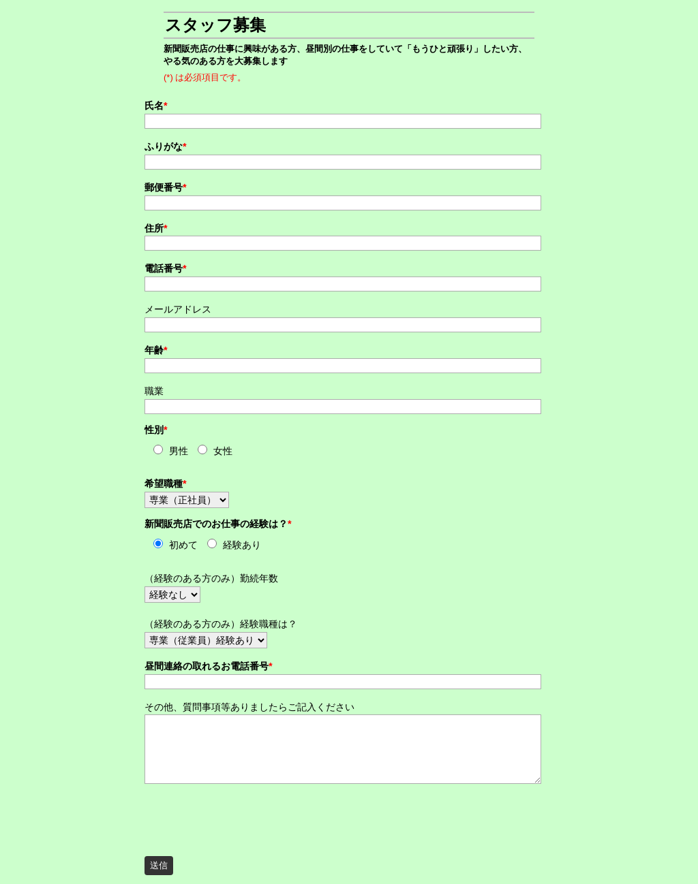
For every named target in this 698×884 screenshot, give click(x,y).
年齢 (156, 350)
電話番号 (166, 268)
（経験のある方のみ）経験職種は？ (221, 623)
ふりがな (166, 146)
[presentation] (248, 815)
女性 (222, 451)
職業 (154, 390)
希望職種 (166, 483)
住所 (156, 228)
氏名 (156, 105)
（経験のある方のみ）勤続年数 (211, 578)
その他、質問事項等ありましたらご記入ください (249, 706)
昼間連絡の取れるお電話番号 (209, 666)
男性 (178, 451)
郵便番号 (166, 187)
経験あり (242, 545)
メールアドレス (178, 309)
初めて (183, 545)
